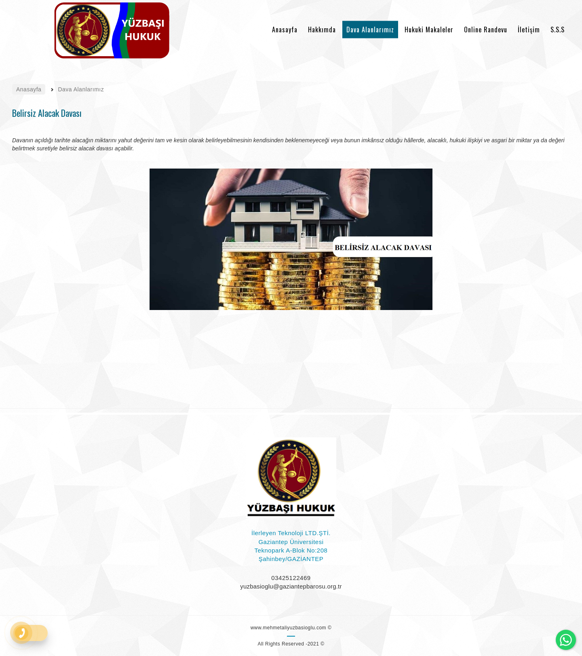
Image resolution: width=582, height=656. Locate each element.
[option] (291, 239)
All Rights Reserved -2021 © (290, 644)
